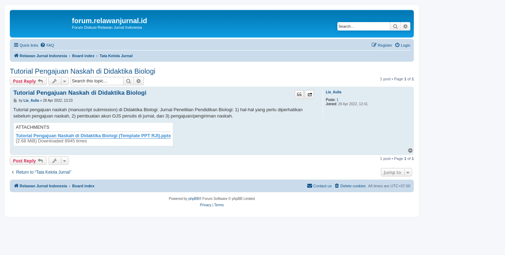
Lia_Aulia (333, 92)
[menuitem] (47, 45)
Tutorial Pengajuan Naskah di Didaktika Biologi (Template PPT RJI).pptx (93, 135)
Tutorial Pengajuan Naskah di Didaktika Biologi (82, 71)
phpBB (193, 199)
